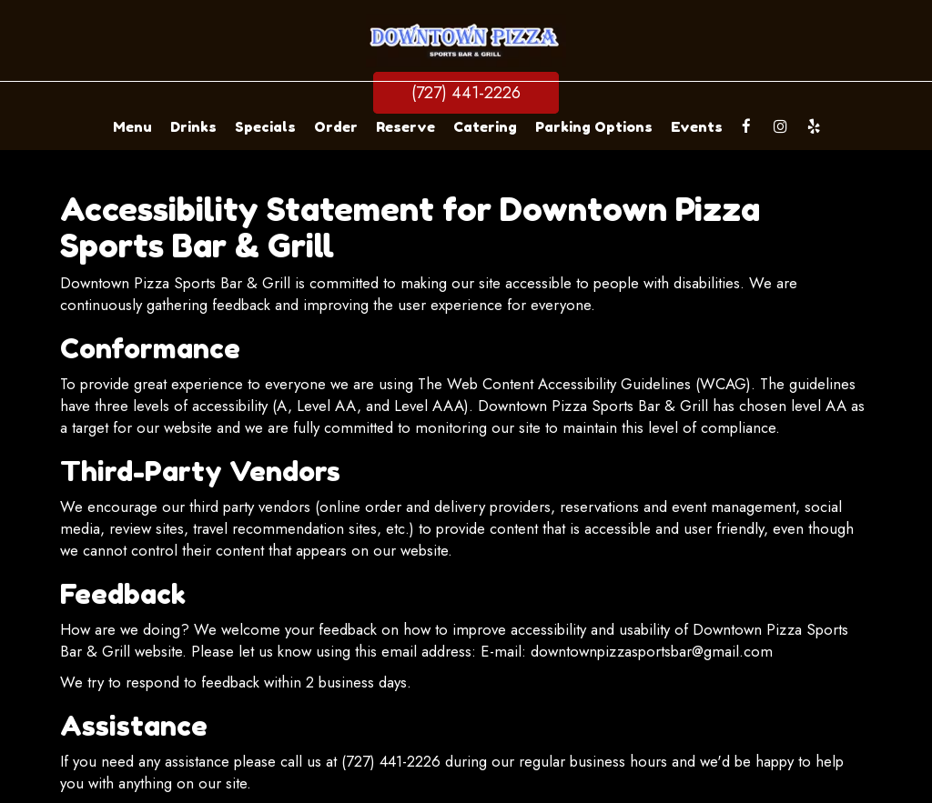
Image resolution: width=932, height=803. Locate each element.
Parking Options (594, 127)
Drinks (193, 127)
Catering (485, 127)
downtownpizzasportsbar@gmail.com (652, 651)
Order (336, 127)
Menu (132, 127)
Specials (265, 127)
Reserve (405, 127)
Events (697, 127)
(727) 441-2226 (466, 93)
